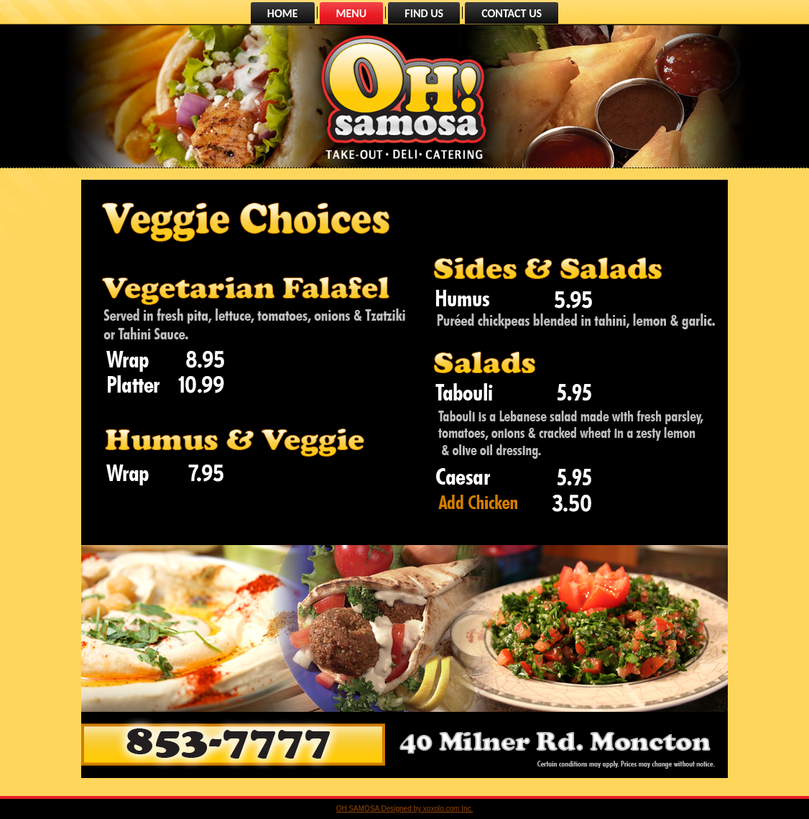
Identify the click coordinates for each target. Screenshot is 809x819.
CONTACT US (511, 13)
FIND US (423, 13)
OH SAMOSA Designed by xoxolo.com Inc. (404, 809)
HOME (282, 13)
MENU (351, 13)
